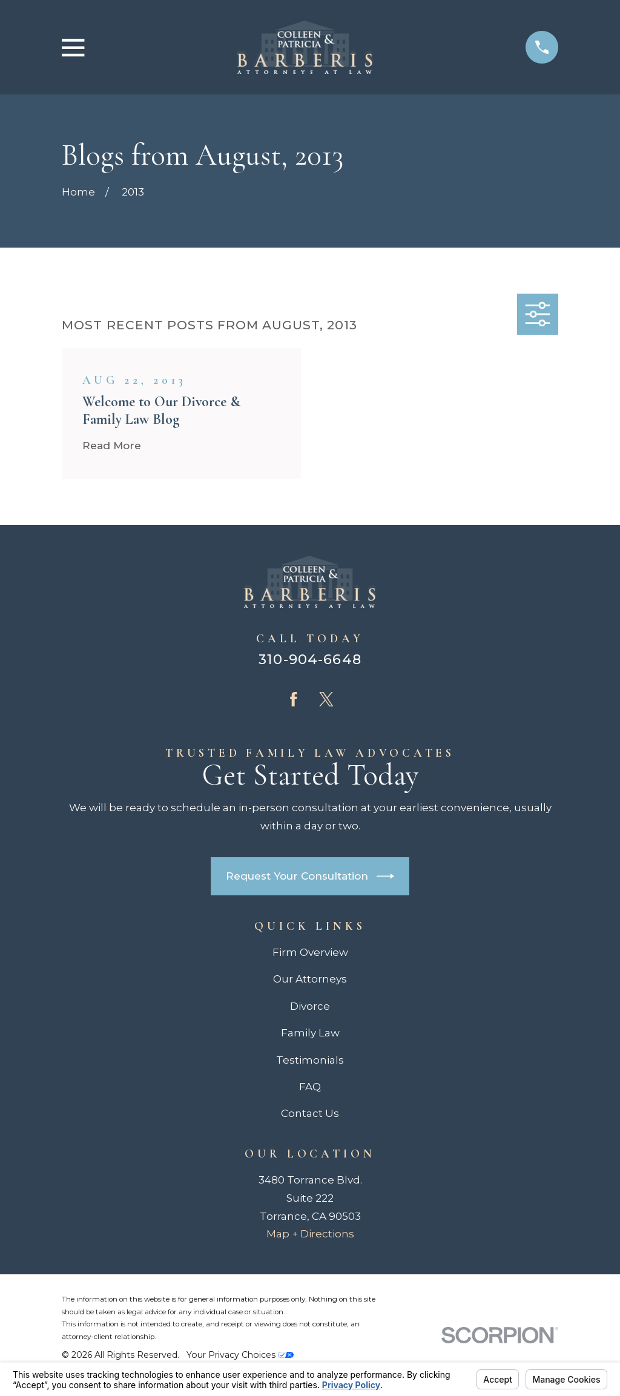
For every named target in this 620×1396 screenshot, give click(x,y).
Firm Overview (310, 952)
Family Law (310, 1033)
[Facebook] (293, 699)
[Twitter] (326, 699)
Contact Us (310, 1113)
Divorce (310, 1006)
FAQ (310, 1087)
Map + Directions (310, 1234)
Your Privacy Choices (240, 1354)
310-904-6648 (310, 659)
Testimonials (310, 1060)
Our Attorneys (310, 979)
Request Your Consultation (310, 876)
